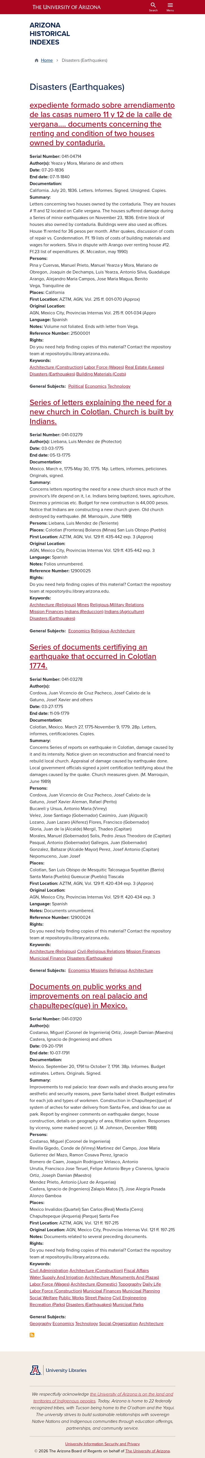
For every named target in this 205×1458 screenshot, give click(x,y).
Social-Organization (118, 1323)
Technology (119, 386)
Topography (129, 1284)
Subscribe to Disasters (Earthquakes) (32, 1335)
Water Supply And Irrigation (57, 1277)
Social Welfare (44, 1298)
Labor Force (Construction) (56, 1291)
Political (76, 386)
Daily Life (152, 1284)
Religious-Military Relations (117, 605)
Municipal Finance (48, 958)
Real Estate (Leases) (144, 367)
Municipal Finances (102, 1291)
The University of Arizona (147, 1451)
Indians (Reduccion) (84, 611)
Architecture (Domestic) (94, 1284)
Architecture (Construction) (56, 367)
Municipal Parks (128, 1304)
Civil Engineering (129, 1298)
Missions (99, 970)
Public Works (71, 1298)
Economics (95, 386)
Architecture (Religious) (53, 605)
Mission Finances (47, 611)
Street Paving (98, 1298)
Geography (40, 1323)
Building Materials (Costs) (101, 374)
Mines (83, 605)
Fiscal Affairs (136, 1270)
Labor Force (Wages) (104, 367)
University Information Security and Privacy (102, 1444)
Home (47, 60)
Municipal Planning (141, 1291)
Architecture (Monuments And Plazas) (122, 1277)
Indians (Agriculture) (124, 611)
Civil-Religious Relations (101, 951)
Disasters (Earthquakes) (52, 374)
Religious (100, 631)
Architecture (122, 631)
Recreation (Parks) (47, 1304)
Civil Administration (49, 1270)
